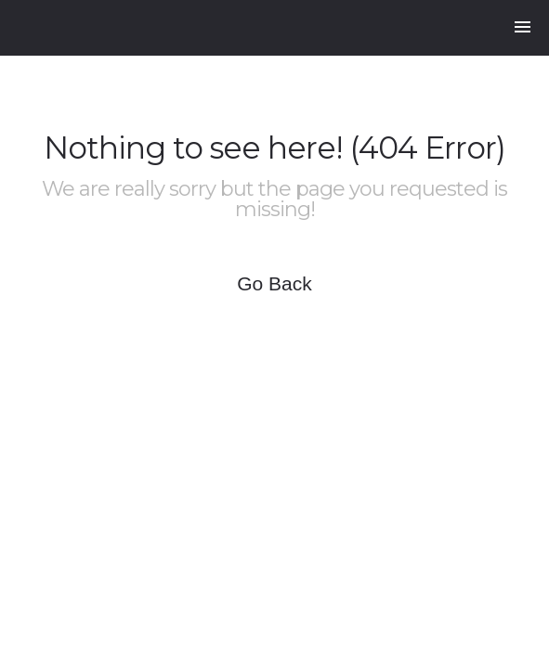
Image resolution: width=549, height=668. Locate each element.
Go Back (274, 283)
